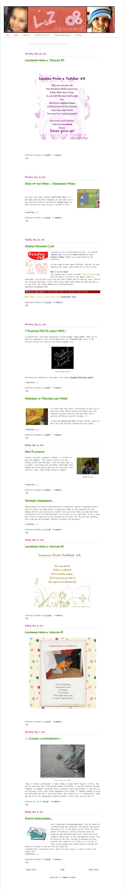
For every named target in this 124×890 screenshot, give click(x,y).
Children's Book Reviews (62, 35)
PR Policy (78, 35)
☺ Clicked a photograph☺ (43, 738)
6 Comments (57, 218)
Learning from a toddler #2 (44, 546)
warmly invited (79, 254)
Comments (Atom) (68, 877)
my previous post (75, 824)
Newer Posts (31, 870)
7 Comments (57, 490)
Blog (7, 35)
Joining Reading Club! (39, 246)
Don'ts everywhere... (38, 818)
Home (62, 870)
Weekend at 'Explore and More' (46, 398)
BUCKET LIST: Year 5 (42, 35)
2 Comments (55, 801)
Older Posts (94, 870)
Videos (16, 35)
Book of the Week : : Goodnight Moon (50, 184)
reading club (62, 202)
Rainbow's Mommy (57, 257)
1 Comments (57, 155)
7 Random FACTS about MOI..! (45, 331)
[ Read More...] (31, 212)
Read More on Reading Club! (36, 287)
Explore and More (67, 421)
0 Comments (57, 529)
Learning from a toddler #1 (44, 632)
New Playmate (34, 452)
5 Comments (57, 859)
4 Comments (58, 302)
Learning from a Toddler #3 (44, 60)
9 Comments (57, 388)
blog (81, 277)
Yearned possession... (39, 501)
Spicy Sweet (79, 337)
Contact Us (26, 35)
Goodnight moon (68, 297)
